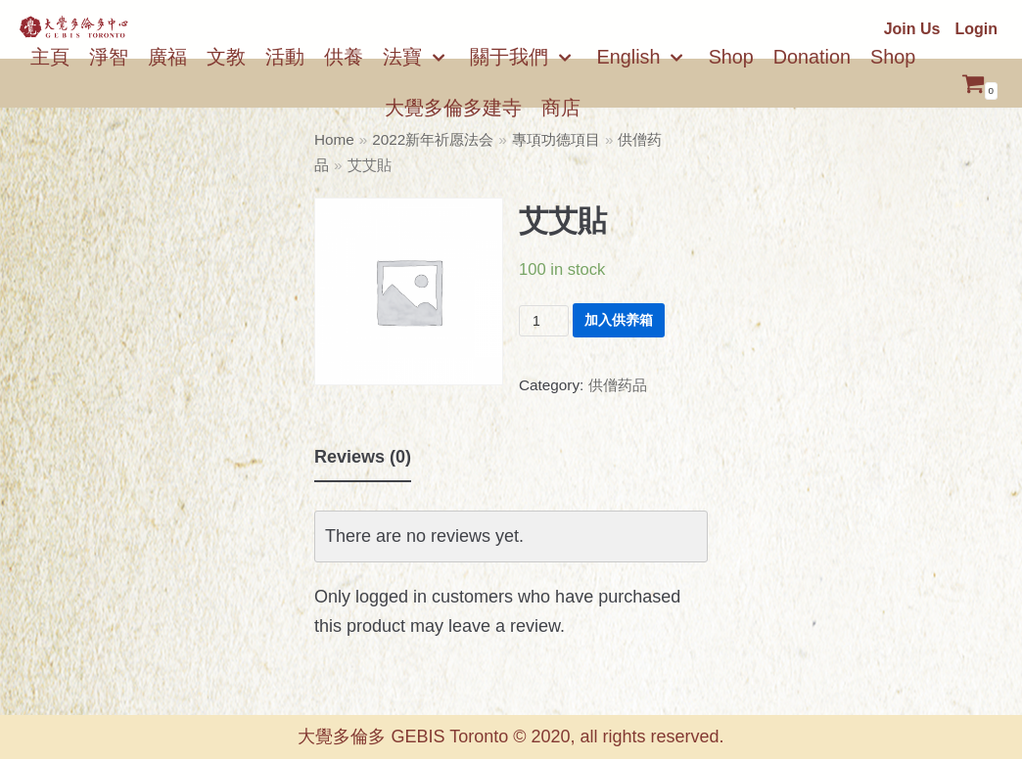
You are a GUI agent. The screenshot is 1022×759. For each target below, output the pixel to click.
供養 (343, 56)
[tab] (362, 457)
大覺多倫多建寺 (453, 107)
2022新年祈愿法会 (432, 139)
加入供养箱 (618, 320)
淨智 (108, 56)
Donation (812, 56)
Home (334, 139)
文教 (226, 56)
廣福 (167, 56)
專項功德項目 (556, 139)
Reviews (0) (362, 457)
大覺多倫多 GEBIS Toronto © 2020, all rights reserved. (510, 736)
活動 (284, 56)
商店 (561, 107)
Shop (731, 56)
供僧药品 (617, 385)
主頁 (50, 56)
